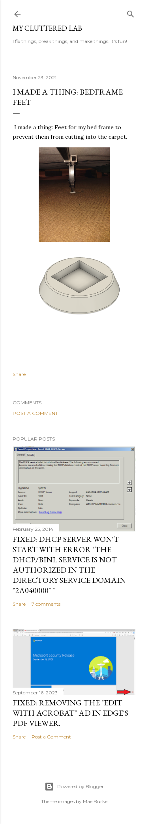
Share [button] (19, 374)
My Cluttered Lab (47, 28)
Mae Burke (95, 801)
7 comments (46, 604)
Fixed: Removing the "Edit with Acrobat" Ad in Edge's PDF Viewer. (70, 713)
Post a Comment (35, 413)
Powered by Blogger (74, 786)
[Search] (130, 12)
